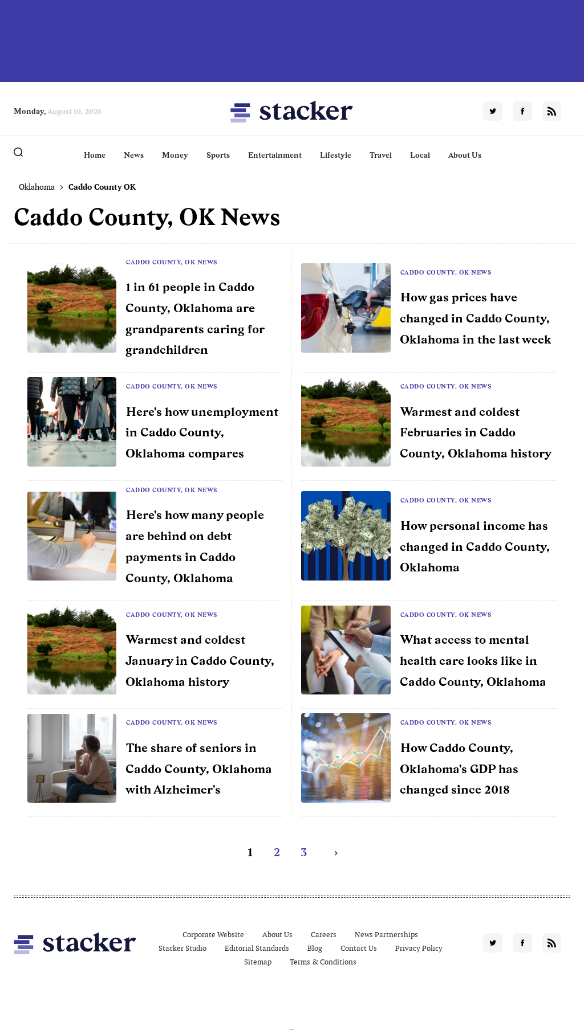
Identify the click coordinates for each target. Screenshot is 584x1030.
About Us (464, 155)
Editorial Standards (257, 948)
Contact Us (358, 948)
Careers (323, 934)
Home (95, 155)
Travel (381, 155)
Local (420, 155)
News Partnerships (386, 934)
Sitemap (257, 962)
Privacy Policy (419, 948)
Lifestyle (335, 155)
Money (175, 155)
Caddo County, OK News (171, 262)
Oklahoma (37, 187)
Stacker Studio (182, 948)
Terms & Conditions (323, 962)
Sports (218, 155)
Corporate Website (213, 934)
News (134, 155)
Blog (314, 948)
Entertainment (275, 155)
